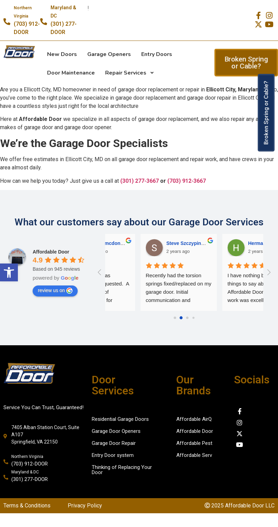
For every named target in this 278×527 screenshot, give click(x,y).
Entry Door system (113, 455)
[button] (9, 272)
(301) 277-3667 (139, 181)
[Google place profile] (51, 252)
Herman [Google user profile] (140, 243)
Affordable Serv (194, 455)
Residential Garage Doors (120, 419)
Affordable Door (194, 431)
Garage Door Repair (114, 443)
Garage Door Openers (116, 431)
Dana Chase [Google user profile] (226, 243)
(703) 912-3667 (186, 181)
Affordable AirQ (194, 419)
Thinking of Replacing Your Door (122, 469)
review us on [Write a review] (55, 291)
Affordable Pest (194, 443)
